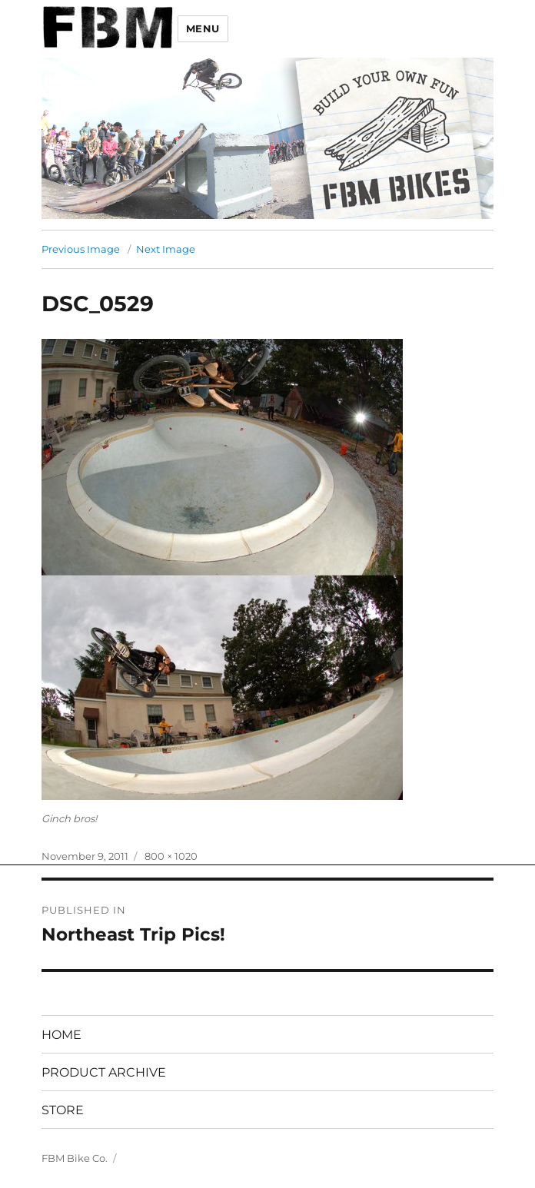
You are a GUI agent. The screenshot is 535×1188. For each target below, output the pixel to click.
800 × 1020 (171, 856)
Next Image (165, 249)
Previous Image (81, 249)
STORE (63, 1110)
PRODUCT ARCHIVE (104, 1072)
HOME (61, 1034)
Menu (203, 28)
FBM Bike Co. (75, 1158)
